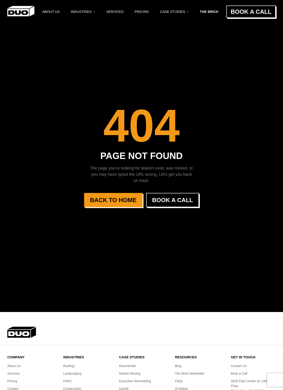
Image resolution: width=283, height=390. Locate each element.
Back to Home (113, 200)
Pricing (142, 12)
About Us (51, 12)
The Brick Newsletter (189, 373)
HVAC (67, 381)
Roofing (68, 366)
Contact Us (239, 366)
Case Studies (174, 12)
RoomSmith (127, 366)
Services (115, 12)
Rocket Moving (129, 373)
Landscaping (72, 373)
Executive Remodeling (135, 381)
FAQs (179, 381)
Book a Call (251, 11)
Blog (178, 366)
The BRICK (209, 12)
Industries (83, 12)
